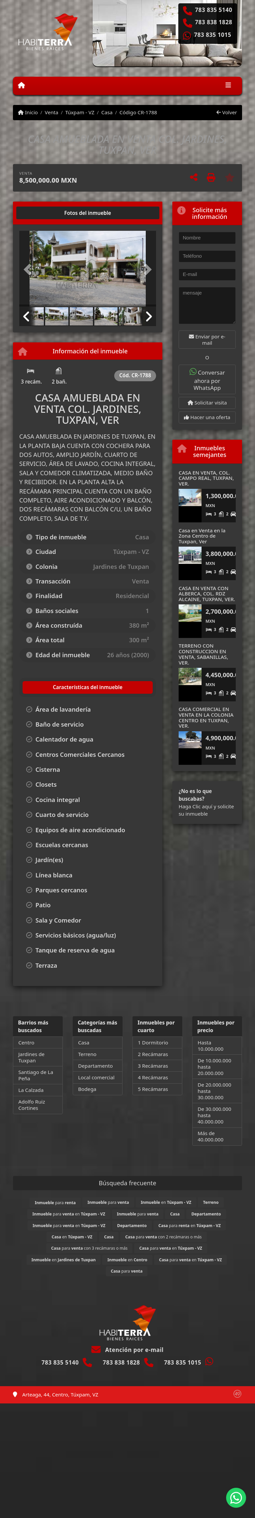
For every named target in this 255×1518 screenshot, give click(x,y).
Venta (51, 112)
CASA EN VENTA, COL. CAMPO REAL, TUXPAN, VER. (206, 478)
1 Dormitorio (153, 1042)
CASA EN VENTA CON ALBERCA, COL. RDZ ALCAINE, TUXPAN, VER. (207, 593)
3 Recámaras (153, 1065)
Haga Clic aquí (195, 806)
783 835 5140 (213, 10)
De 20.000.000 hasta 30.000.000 (214, 1091)
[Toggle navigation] (228, 85)
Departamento (95, 1065)
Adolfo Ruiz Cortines (31, 1104)
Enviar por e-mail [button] (207, 339)
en (166, 1202)
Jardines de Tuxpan (31, 1057)
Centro (26, 1042)
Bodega (87, 1089)
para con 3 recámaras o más (89, 1248)
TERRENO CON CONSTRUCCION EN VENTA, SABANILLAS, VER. (203, 654)
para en (69, 1214)
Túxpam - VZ (79, 112)
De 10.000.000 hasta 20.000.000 (214, 1066)
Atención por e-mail (127, 1350)
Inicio (28, 112)
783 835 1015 (212, 35)
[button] (29, 269)
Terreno (87, 1054)
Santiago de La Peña (35, 1075)
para (55, 1202)
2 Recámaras (153, 1054)
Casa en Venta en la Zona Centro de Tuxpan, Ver (202, 536)
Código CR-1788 (138, 112)
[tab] (44, 213)
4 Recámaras (153, 1077)
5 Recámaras (153, 1089)
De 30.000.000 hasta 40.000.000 (214, 1115)
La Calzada (30, 1090)
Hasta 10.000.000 (210, 1045)
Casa (107, 112)
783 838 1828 (213, 22)
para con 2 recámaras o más (163, 1237)
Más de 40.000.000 (210, 1136)
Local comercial (96, 1077)
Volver (226, 112)
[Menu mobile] (21, 85)
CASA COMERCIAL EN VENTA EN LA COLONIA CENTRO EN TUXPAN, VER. (206, 717)
